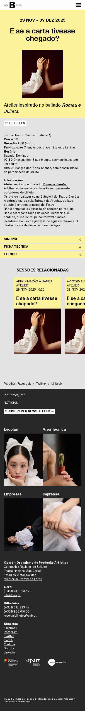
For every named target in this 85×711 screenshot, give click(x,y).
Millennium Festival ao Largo (23, 579)
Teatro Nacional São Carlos (22, 571)
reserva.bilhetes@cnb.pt (20, 616)
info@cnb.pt (12, 595)
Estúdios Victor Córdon (20, 575)
